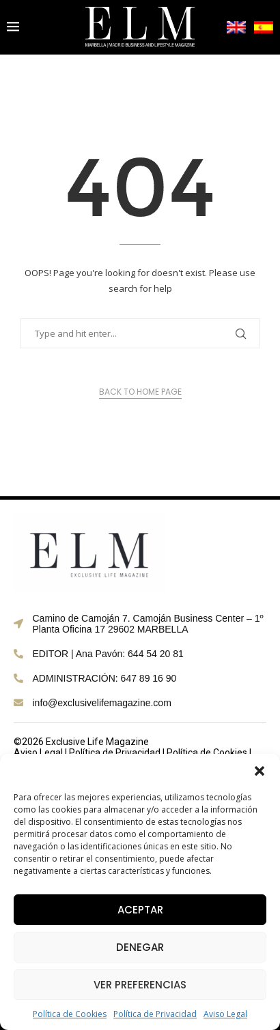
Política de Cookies (70, 1014)
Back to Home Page (140, 391)
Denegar (140, 947)
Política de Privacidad (155, 1014)
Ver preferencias (140, 985)
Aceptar (140, 910)
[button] (259, 771)
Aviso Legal (225, 1014)
